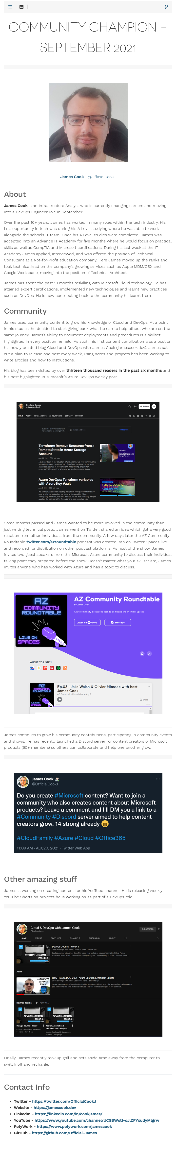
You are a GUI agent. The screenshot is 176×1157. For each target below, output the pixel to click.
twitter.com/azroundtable (51, 542)
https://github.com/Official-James (64, 1133)
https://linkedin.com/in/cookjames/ (68, 1114)
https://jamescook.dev (55, 1108)
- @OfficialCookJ (88, 177)
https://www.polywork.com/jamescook (74, 1126)
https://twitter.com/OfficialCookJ (64, 1101)
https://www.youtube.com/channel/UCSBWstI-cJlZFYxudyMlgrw (97, 1120)
